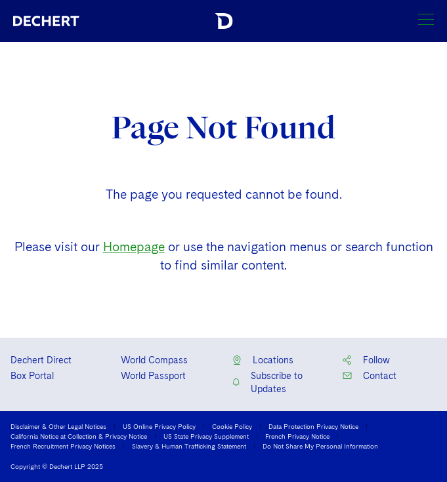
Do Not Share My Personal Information (320, 446)
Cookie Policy (232, 426)
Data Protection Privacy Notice (313, 426)
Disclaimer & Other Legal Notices (58, 426)
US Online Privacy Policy (159, 426)
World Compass (154, 360)
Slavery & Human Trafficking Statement (189, 446)
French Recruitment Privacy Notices (63, 446)
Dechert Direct (41, 360)
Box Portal (32, 376)
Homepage (134, 246)
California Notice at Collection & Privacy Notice (79, 436)
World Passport (153, 376)
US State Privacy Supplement (206, 436)
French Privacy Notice (297, 436)
